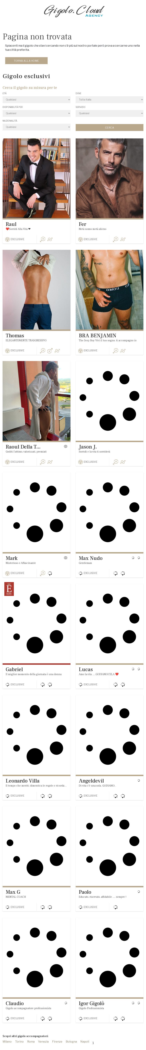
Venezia (43, 1046)
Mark (11, 560)
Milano (7, 1046)
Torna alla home (26, 60)
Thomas (15, 336)
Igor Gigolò (91, 1007)
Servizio (80, 107)
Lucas (86, 672)
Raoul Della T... (23, 448)
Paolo (85, 895)
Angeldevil (91, 783)
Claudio (15, 1007)
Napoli (84, 1046)
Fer (82, 224)
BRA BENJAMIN (97, 336)
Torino (19, 1046)
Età (5, 93)
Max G (13, 895)
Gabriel (14, 672)
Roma (31, 1046)
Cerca (109, 127)
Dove (78, 93)
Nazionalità (10, 121)
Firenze (57, 1046)
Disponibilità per (13, 107)
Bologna (71, 1046)
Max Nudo (91, 560)
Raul (11, 224)
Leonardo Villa (22, 783)
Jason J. (88, 448)
